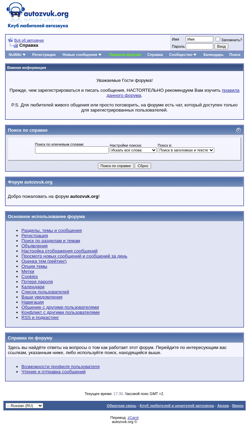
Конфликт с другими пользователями (60, 312)
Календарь (213, 55)
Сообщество (183, 55)
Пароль (178, 46)
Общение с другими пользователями (60, 307)
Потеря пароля (37, 281)
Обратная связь (121, 406)
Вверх (238, 406)
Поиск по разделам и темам (50, 240)
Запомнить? (229, 40)
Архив (223, 406)
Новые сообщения (80, 55)
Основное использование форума (46, 216)
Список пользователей (45, 291)
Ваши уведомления (41, 297)
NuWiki (15, 55)
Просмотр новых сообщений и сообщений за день (74, 256)
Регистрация (44, 55)
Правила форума (125, 55)
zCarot (133, 418)
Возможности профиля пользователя (60, 366)
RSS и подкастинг (40, 317)
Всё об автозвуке (29, 40)
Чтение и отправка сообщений (53, 371)
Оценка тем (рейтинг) (44, 261)
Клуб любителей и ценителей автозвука (177, 406)
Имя (175, 39)
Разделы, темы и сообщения (51, 230)
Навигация (32, 302)
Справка (155, 55)
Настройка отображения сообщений (59, 250)
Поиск (234, 55)
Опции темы (34, 266)
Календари (33, 286)
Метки (27, 271)
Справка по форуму (30, 337)
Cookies (29, 276)
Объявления (34, 245)
